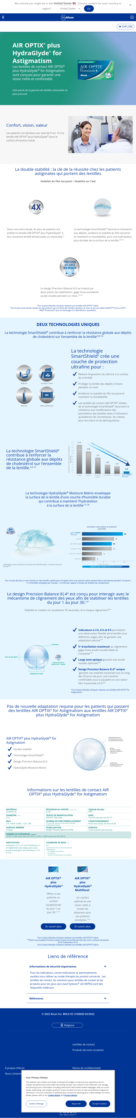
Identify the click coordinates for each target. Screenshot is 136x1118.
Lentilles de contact (83, 1044)
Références (36, 998)
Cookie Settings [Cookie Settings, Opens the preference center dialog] (36, 1103)
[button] (70, 8)
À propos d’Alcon (15, 1068)
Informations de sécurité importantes (52, 966)
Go (89, 8)
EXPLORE (127, 26)
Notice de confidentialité (86, 1068)
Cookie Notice (54, 1095)
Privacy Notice (70, 1095)
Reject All (76, 1103)
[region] (68, 1091)
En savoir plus (53, 926)
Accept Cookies (100, 1103)
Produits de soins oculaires (88, 1050)
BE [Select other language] (3, 17)
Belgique (69, 1025)
